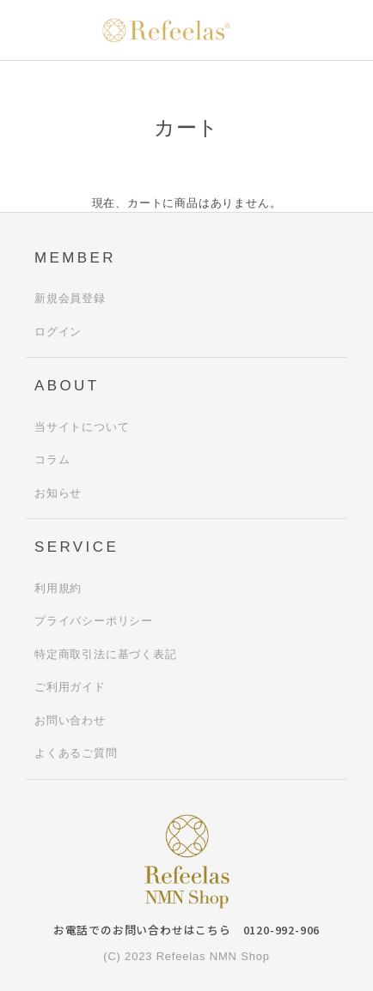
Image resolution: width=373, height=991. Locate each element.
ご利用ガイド (70, 686)
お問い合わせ (70, 720)
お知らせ (58, 492)
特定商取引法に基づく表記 (105, 654)
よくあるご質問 (76, 752)
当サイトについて (81, 426)
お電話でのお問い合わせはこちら (186, 930)
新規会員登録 (70, 298)
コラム (52, 459)
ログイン (58, 331)
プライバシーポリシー (93, 620)
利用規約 (58, 588)
